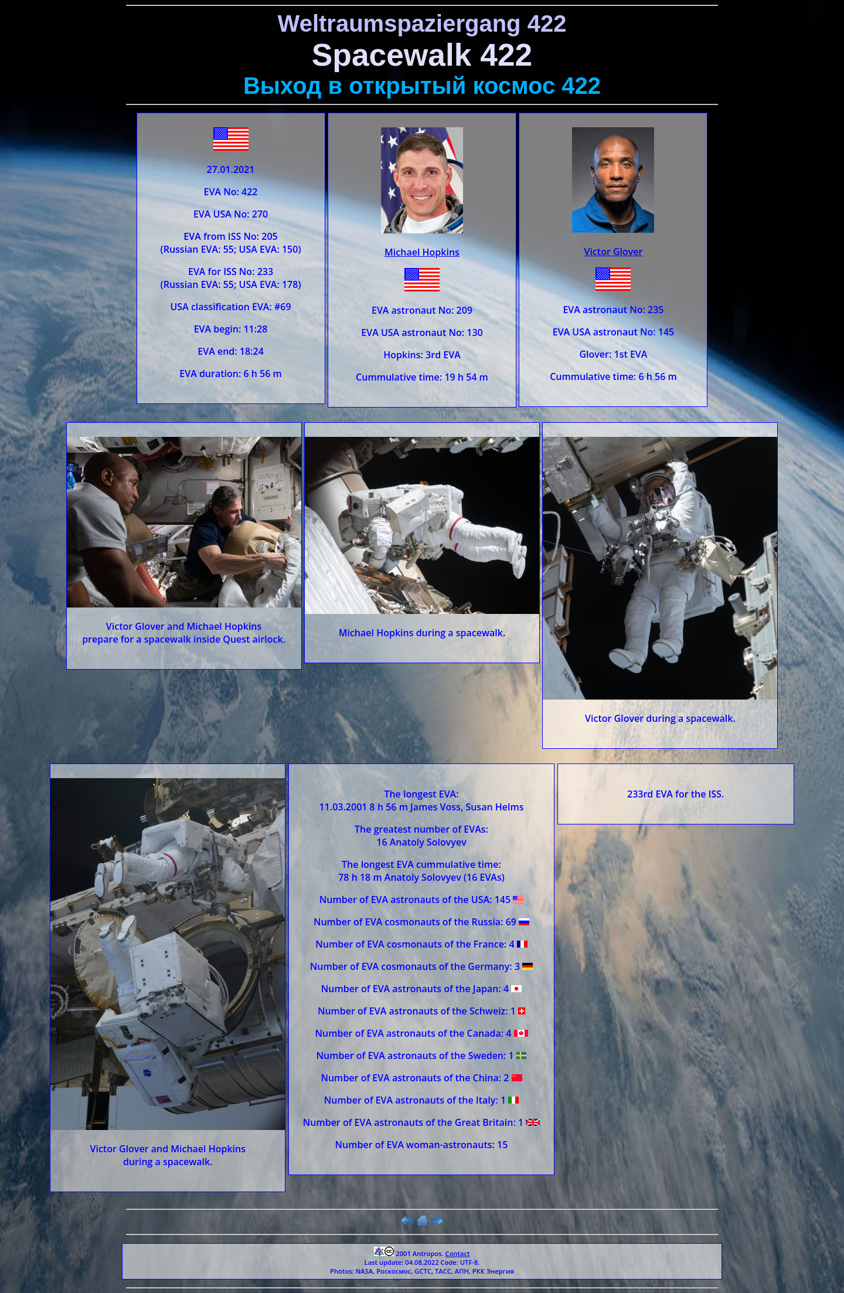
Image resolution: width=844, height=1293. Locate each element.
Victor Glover (613, 251)
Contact (457, 1253)
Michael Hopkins (422, 252)
